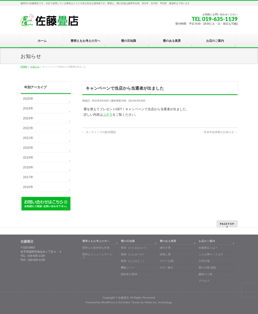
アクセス (204, 280)
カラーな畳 (166, 260)
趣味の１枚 (205, 274)
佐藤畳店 (123, 297)
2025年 (28, 98)
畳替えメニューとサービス (97, 256)
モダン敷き (166, 267)
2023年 (28, 118)
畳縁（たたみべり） (133, 254)
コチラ (107, 114)
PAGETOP (227, 223)
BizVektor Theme (129, 302)
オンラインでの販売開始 (99, 132)
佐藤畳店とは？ (208, 247)
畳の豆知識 (128, 241)
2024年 (28, 108)
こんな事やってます (211, 254)
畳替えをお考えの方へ (96, 241)
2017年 (28, 177)
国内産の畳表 (129, 274)
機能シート (128, 267)
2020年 (28, 147)
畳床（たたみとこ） (133, 260)
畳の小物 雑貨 (207, 267)
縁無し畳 (165, 254)
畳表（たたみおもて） (134, 247)
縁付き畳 (165, 247)
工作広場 (204, 260)
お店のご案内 (207, 241)
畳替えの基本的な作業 (96, 247)
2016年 (28, 187)
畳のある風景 (168, 241)
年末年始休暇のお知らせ (220, 132)
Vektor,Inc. (151, 302)
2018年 (28, 167)
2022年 (28, 128)
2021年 (28, 138)
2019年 (28, 157)
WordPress (108, 302)
